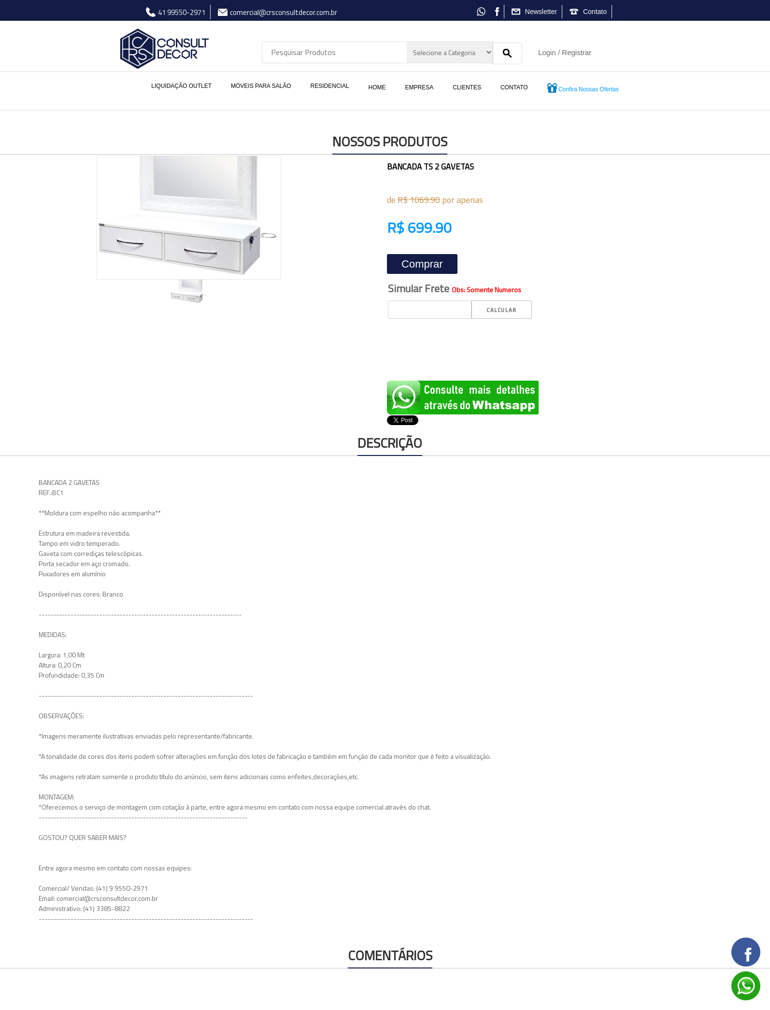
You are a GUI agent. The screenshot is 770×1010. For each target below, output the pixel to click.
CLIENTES (467, 87)
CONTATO (514, 87)
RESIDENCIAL (330, 86)
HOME (377, 87)
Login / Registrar (564, 52)
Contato (595, 11)
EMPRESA (419, 87)
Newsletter (541, 11)
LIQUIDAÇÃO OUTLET (181, 86)
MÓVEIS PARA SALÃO (261, 86)
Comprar (422, 264)
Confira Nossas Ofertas (583, 88)
